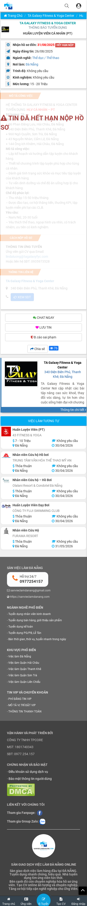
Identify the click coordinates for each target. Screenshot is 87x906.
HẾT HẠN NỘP (65, 45)
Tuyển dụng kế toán (20, 626)
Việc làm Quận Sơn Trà (22, 675)
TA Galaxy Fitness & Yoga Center (51, 15)
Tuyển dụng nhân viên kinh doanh (29, 614)
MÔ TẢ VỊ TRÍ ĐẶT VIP (22, 705)
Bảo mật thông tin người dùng (30, 779)
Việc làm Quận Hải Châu (23, 662)
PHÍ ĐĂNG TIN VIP (20, 699)
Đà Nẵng (32, 64)
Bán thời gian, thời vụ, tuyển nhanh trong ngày (37, 639)
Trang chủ (13, 15)
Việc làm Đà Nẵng (19, 656)
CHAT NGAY (43, 317)
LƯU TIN (43, 327)
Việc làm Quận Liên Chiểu (24, 682)
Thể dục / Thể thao (45, 58)
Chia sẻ (37, 349)
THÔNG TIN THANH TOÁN (25, 711)
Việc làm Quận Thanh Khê (24, 669)
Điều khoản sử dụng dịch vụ (28, 772)
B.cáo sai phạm (43, 337)
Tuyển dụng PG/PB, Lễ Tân (24, 633)
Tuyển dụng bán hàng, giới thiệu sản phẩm (35, 620)
